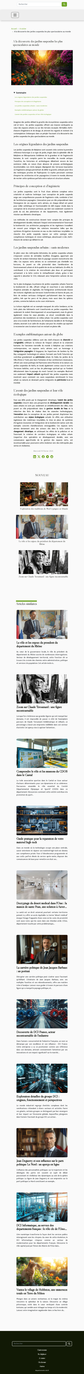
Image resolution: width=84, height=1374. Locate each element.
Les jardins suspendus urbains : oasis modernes (31, 105)
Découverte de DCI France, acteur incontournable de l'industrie (35, 1033)
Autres (42, 1366)
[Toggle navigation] (15, 15)
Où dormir (42, 1362)
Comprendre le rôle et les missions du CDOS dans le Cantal (41, 773)
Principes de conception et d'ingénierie (28, 101)
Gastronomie (42, 1350)
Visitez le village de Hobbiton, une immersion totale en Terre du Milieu (41, 1291)
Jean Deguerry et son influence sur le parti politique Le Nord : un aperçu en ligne (39, 1162)
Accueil (14, 28)
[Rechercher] (39, 4)
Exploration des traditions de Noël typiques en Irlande (44, 508)
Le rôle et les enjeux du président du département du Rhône (42, 542)
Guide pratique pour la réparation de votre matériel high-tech (39, 840)
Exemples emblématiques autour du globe (29, 110)
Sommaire (21, 93)
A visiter (23, 28)
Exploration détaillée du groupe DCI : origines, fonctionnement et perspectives (39, 1098)
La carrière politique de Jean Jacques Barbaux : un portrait (41, 969)
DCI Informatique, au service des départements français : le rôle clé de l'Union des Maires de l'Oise (41, 1228)
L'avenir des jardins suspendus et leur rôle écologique (33, 114)
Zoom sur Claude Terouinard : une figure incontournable (43, 576)
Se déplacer (42, 1354)
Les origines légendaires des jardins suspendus (31, 97)
